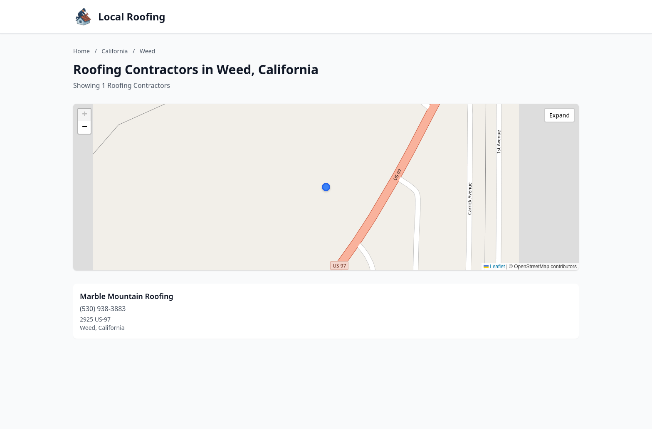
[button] (326, 187)
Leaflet (494, 266)
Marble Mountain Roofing (126, 296)
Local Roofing (131, 16)
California (114, 51)
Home (81, 51)
